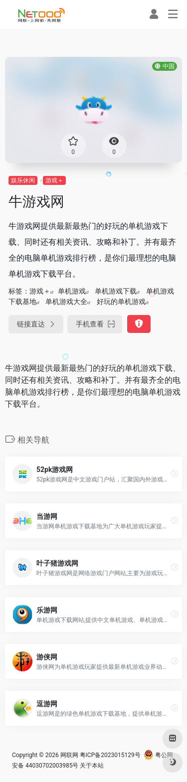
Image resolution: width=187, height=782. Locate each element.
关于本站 (92, 765)
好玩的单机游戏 (121, 302)
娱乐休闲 (23, 180)
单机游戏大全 (66, 302)
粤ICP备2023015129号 (110, 755)
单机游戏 (72, 291)
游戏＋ (54, 180)
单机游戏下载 (116, 291)
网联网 (69, 755)
